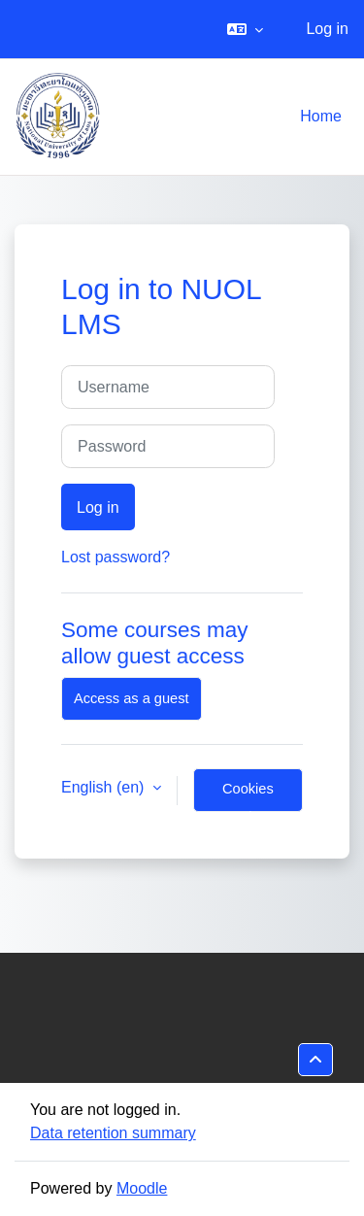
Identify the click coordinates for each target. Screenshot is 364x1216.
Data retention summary (113, 1133)
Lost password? (115, 557)
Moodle (141, 1188)
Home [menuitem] (321, 116)
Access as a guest (131, 698)
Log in (327, 28)
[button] (245, 29)
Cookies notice (248, 796)
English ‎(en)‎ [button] (105, 787)
